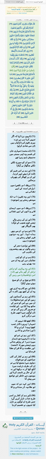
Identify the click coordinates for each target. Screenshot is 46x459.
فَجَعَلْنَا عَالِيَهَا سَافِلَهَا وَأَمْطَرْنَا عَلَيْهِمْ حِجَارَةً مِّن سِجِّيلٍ (22, 37)
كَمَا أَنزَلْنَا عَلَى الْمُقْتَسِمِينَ (19, 115)
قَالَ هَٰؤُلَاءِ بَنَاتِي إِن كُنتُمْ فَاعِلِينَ (24, 24)
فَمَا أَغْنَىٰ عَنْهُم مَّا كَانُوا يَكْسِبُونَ (21, 76)
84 (11, 78)
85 (17, 90)
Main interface (23, 13)
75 (20, 43)
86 (20, 94)
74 (19, 39)
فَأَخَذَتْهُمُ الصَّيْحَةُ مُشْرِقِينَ (22, 32)
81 (17, 67)
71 (10, 24)
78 (26, 55)
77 (31, 51)
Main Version (34, 2)
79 (25, 59)
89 (22, 113)
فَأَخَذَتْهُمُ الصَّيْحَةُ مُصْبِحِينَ (25, 74)
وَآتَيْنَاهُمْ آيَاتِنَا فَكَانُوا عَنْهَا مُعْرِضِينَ (21, 65)
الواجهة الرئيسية (15, 9)
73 (11, 32)
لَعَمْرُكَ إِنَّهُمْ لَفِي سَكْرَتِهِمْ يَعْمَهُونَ (22, 28)
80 (21, 63)
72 (33, 32)
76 (29, 47)
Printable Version (14, 2)
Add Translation (23, 418)
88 (19, 109)
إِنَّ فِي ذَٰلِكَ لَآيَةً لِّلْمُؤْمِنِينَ (18, 47)
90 (18, 117)
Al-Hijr (31, 20)
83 (14, 74)
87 (11, 98)
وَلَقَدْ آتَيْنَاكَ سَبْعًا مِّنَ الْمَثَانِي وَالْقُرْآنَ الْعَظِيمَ (22, 96)
